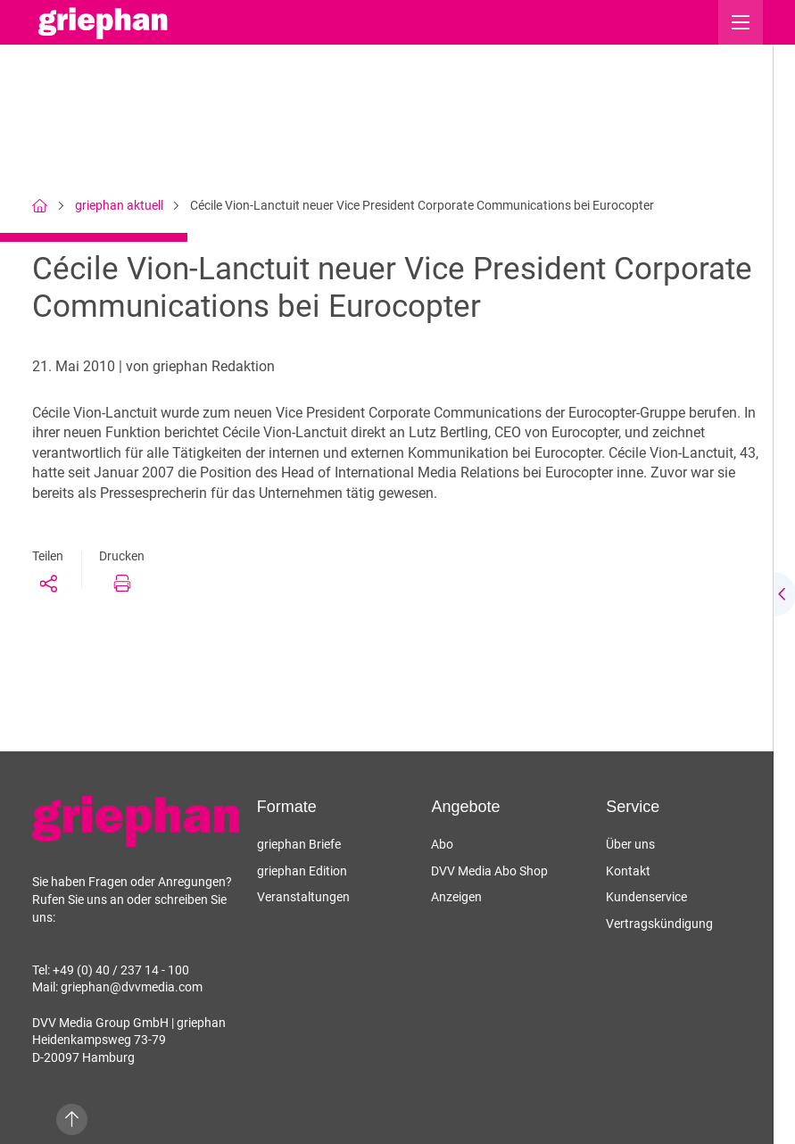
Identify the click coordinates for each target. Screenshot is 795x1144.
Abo (442, 844)
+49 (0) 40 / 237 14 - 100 (121, 970)
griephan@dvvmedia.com (132, 987)
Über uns (630, 844)
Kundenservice (646, 897)
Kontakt (628, 871)
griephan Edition (302, 871)
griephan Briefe (299, 844)
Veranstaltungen (303, 897)
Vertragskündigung (659, 923)
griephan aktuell (119, 205)
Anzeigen (456, 897)
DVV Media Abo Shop (489, 871)
